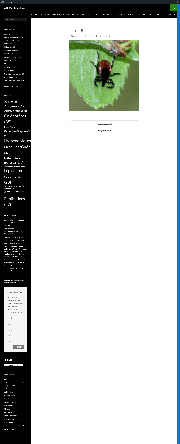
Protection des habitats (12, 74)
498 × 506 (90, 36)
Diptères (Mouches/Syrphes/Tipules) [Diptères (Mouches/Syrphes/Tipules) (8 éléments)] (21, 131)
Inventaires (8, 60)
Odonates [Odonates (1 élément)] (19, 186)
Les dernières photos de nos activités (68, 14)
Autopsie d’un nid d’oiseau (13, 237)
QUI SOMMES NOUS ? (144, 14)
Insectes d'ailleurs (10, 57)
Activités (7, 34)
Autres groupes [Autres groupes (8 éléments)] (15, 110)
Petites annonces (10, 71)
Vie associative (9, 87)
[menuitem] (2, 2)
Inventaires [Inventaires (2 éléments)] (20, 166)
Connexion (170, 14)
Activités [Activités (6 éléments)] (11, 101)
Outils (117, 14)
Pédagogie (8, 67)
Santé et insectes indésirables (14, 81)
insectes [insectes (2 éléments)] (9, 166)
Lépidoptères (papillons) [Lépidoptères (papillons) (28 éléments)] (15, 176)
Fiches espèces (9, 50)
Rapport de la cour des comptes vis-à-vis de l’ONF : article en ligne (14, 268)
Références (106, 14)
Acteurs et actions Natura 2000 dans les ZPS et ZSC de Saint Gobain (15, 222)
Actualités (45, 14)
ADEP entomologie (14, 7)
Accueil (34, 14)
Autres (6, 44)
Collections (8, 47)
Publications (92, 14)
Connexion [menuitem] (10, 2)
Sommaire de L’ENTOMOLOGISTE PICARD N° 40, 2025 (15, 231)
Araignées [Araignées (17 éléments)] (15, 106)
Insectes (7, 54)
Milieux (7, 64)
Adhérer (159, 14)
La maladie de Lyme (106, 36)
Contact (129, 14)
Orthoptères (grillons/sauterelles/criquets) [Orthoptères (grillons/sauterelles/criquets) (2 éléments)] (16, 191)
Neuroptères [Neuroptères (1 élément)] (9, 186)
